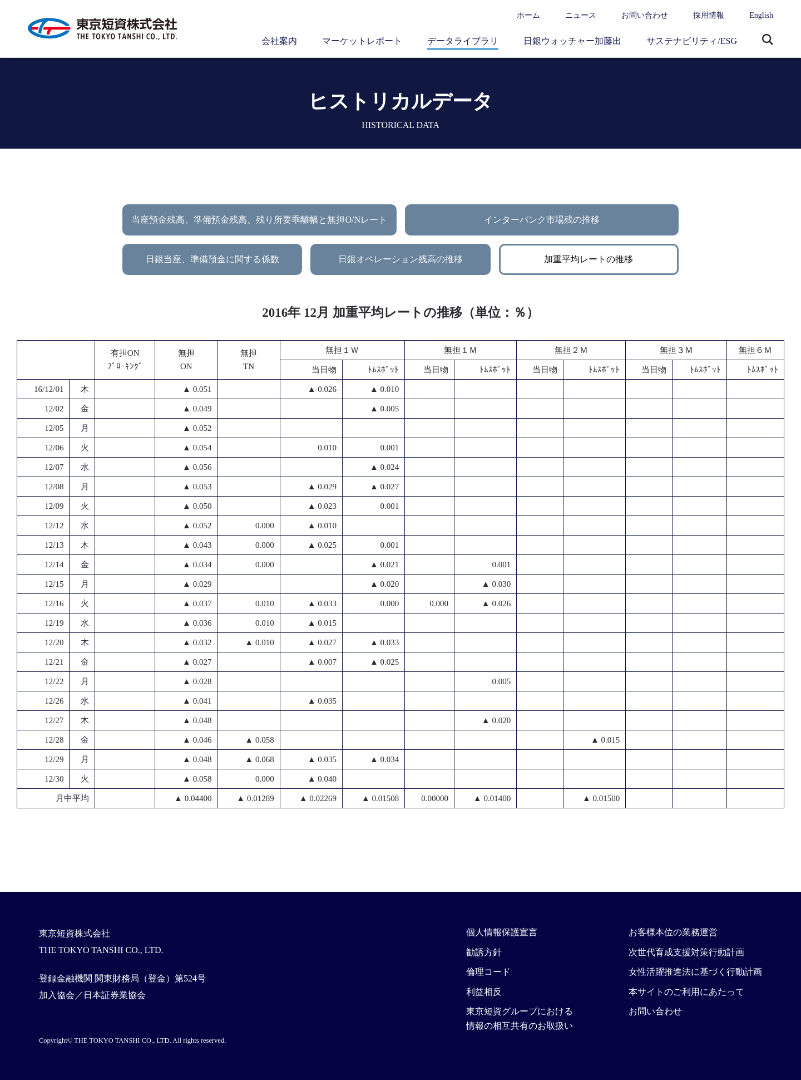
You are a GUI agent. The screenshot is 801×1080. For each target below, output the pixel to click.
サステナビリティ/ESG (691, 41)
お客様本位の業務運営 (673, 932)
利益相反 (484, 991)
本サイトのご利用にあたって (686, 991)
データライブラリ (462, 41)
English (761, 15)
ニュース (580, 15)
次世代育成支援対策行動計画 (686, 952)
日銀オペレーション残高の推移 (400, 259)
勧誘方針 (484, 952)
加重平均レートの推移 (588, 259)
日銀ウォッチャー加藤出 (572, 41)
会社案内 (279, 41)
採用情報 (708, 15)
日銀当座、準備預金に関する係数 (212, 259)
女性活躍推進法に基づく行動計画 (695, 971)
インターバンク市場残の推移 (542, 219)
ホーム (528, 15)
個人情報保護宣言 (501, 932)
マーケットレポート (362, 41)
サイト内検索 (767, 40)
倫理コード (488, 971)
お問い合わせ (644, 15)
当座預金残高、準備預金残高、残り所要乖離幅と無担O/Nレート (259, 219)
